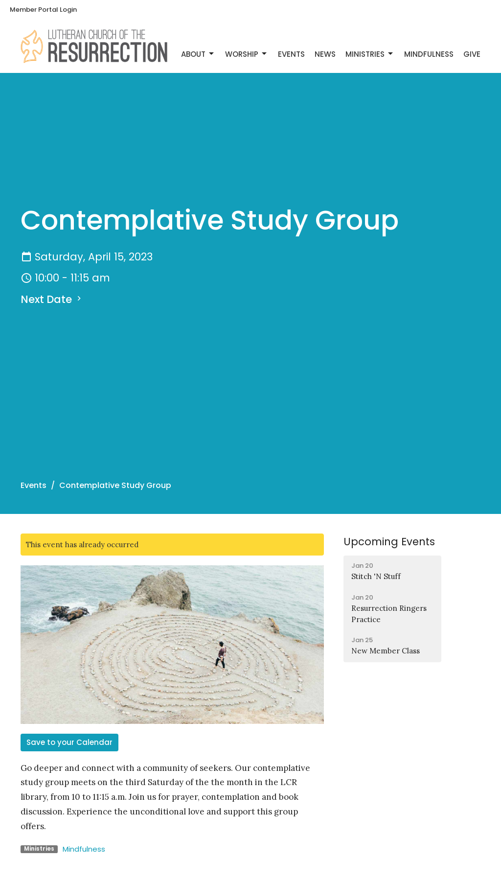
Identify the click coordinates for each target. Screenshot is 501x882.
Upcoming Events (389, 541)
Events (291, 54)
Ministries (369, 54)
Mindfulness (429, 54)
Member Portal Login (43, 9)
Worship (246, 54)
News (325, 54)
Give (471, 54)
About (198, 54)
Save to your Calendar (69, 742)
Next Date (52, 299)
